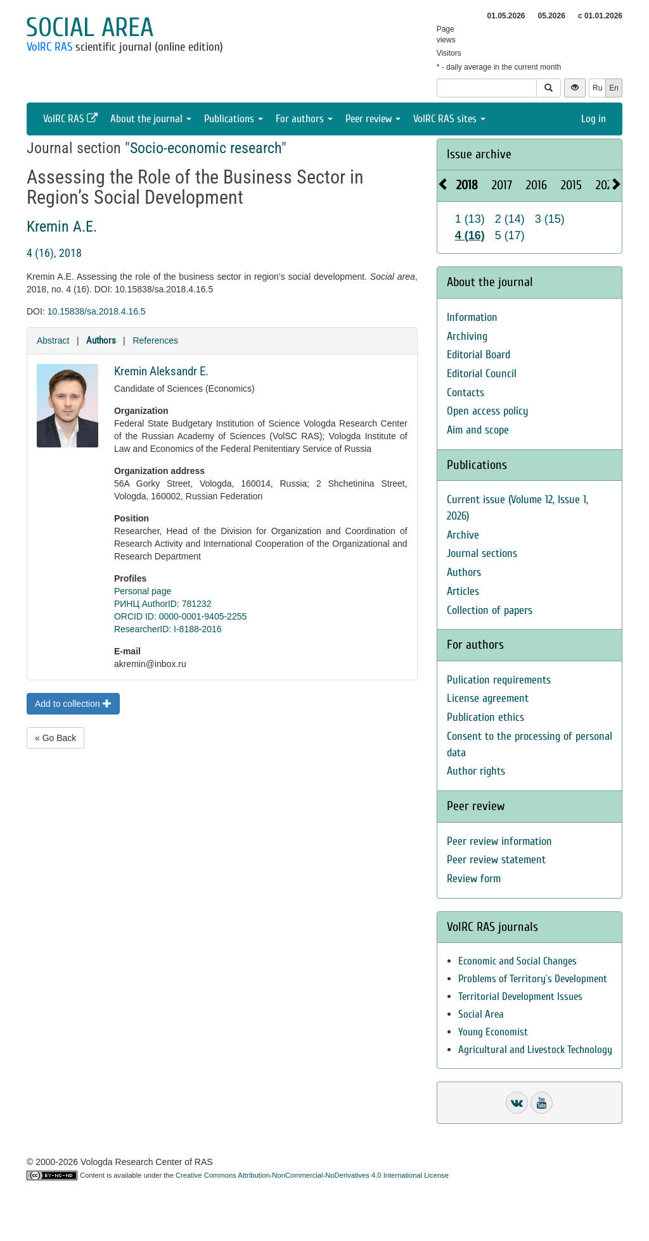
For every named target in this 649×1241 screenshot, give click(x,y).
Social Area (481, 1014)
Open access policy (488, 411)
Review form (474, 878)
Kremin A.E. (62, 226)
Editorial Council (482, 373)
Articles (463, 591)
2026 (607, 185)
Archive (463, 535)
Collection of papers (489, 610)
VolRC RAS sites (449, 119)
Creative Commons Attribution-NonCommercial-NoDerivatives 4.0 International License (312, 1175)
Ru (597, 88)
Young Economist (493, 1032)
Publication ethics (485, 717)
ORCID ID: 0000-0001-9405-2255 (180, 616)
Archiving (467, 336)
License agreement (488, 698)
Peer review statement (496, 859)
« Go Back (55, 738)
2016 (536, 185)
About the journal (150, 119)
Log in (593, 119)
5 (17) (510, 235)
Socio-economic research (205, 148)
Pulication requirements (499, 680)
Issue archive (479, 154)
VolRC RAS (49, 47)
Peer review (373, 119)
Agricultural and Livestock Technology (535, 1050)
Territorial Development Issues (520, 996)
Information (472, 317)
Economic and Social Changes (517, 961)
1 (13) (470, 219)
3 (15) (550, 219)
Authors (101, 340)
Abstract (53, 340)
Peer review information (499, 841)
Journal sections (482, 553)
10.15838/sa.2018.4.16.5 (97, 311)
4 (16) (470, 235)
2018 (467, 185)
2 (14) (510, 219)
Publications (233, 119)
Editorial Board (478, 354)
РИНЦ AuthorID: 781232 (163, 604)
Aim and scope (478, 430)
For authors (304, 119)
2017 (502, 185)
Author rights (476, 771)
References (155, 340)
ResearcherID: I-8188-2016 (168, 629)
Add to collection (73, 704)
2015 (571, 185)
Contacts (465, 392)
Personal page (142, 591)
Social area (89, 27)
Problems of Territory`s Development (532, 979)
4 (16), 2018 (54, 252)
